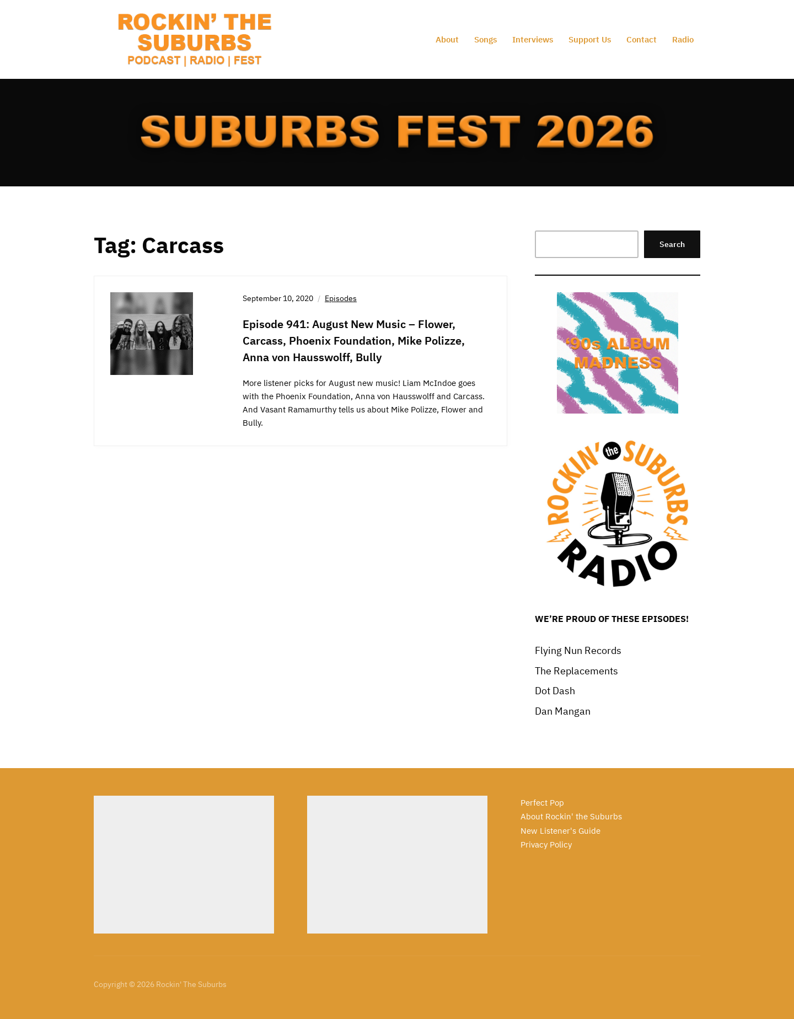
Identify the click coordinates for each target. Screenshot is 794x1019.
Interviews (532, 39)
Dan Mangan (563, 711)
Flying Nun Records (578, 650)
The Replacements (576, 670)
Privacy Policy (546, 844)
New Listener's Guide (560, 830)
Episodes (341, 298)
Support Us (589, 39)
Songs (485, 39)
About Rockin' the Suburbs (571, 816)
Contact (641, 39)
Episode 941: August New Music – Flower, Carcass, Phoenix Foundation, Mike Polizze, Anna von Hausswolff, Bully (354, 340)
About (447, 39)
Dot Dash (555, 690)
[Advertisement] (184, 865)
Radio (683, 39)
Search (672, 244)
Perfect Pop (542, 802)
